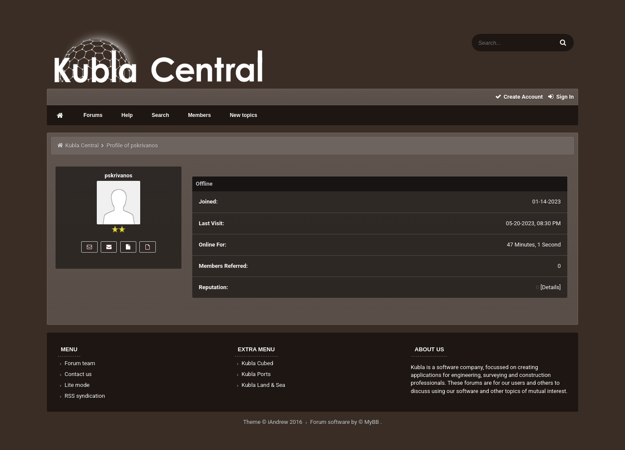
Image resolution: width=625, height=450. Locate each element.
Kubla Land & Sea (260, 385)
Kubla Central (82, 145)
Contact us (75, 374)
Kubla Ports (253, 374)
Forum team (76, 363)
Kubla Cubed (254, 363)
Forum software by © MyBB (345, 422)
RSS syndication (81, 396)
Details (550, 287)
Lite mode (73, 385)
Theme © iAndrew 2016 (276, 422)
